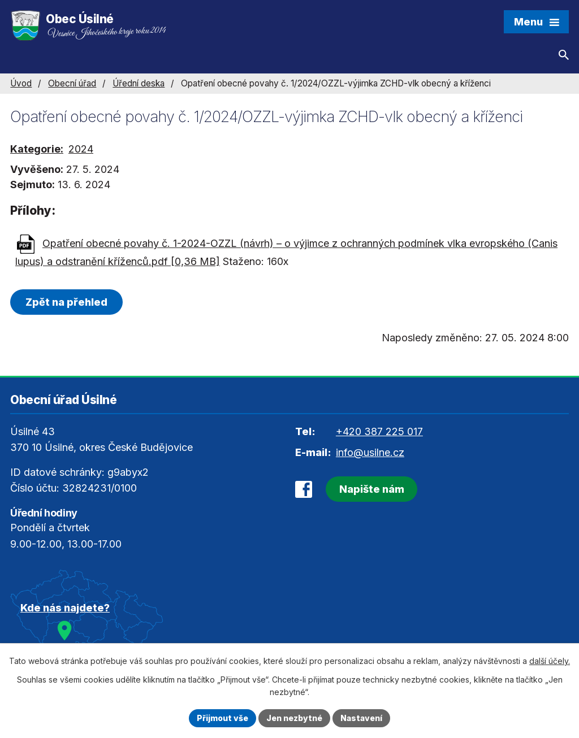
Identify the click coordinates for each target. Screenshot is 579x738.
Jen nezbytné (294, 718)
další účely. (549, 661)
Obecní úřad (72, 83)
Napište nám (371, 489)
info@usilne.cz (370, 452)
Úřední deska (139, 83)
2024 (80, 149)
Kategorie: (36, 149)
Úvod (21, 83)
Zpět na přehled (66, 302)
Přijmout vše (222, 718)
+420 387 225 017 (379, 431)
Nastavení (361, 718)
